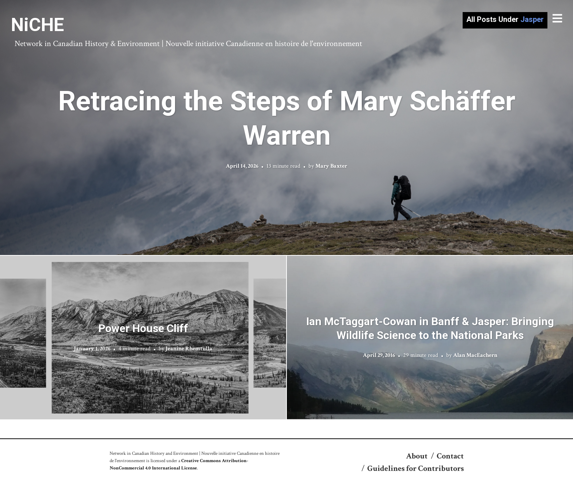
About (417, 456)
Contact (450, 456)
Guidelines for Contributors (415, 468)
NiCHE (37, 24)
